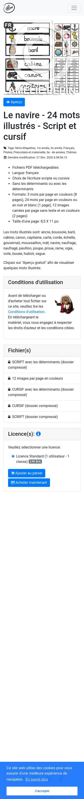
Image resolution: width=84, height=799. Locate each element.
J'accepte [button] (42, 791)
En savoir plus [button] (37, 779)
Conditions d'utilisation (26, 312)
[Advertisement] (42, 630)
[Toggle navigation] (74, 7)
